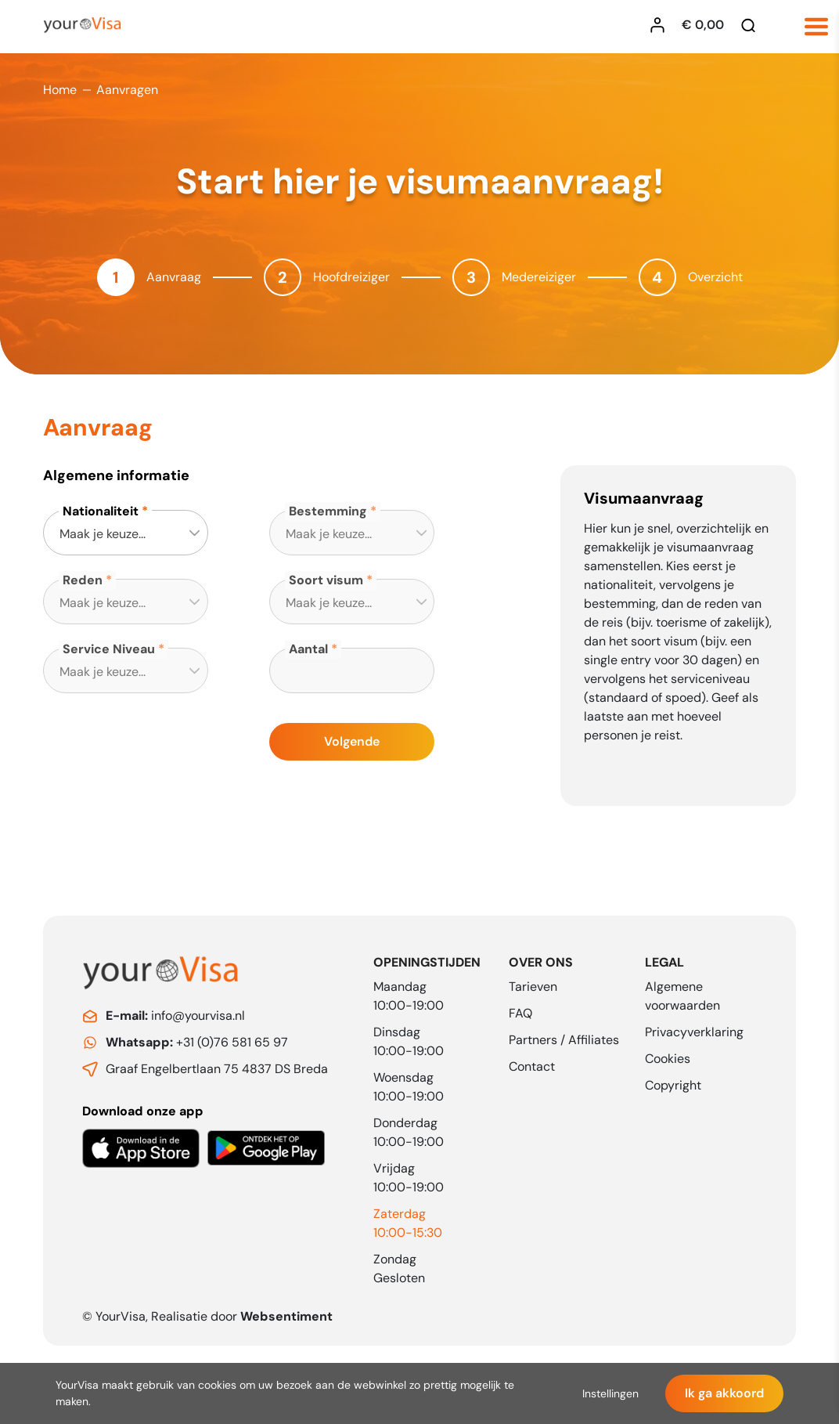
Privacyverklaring (694, 1032)
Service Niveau (109, 649)
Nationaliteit (101, 511)
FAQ (520, 1013)
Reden (83, 580)
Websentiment (286, 1316)
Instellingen (610, 1393)
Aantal (308, 649)
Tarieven (533, 986)
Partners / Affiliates (564, 1040)
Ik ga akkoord (724, 1393)
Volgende (352, 741)
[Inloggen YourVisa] (661, 25)
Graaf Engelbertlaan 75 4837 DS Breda (217, 1069)
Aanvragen (127, 89)
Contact (532, 1066)
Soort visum (326, 580)
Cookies (667, 1058)
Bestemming (328, 511)
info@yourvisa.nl (175, 1015)
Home (60, 89)
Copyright (673, 1085)
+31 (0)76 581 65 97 (197, 1042)
